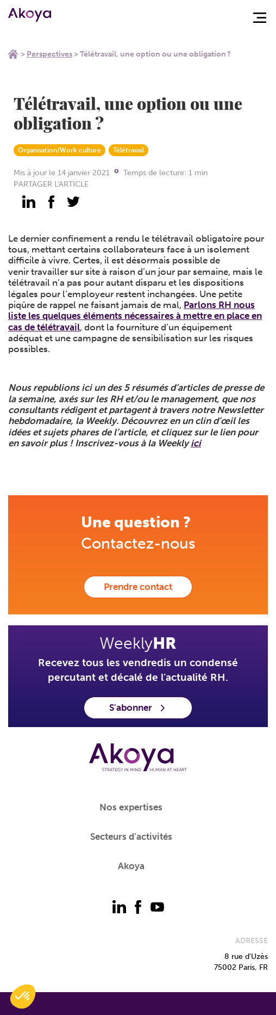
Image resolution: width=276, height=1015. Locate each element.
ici (196, 443)
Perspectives (49, 54)
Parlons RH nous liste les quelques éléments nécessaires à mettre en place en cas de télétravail (135, 316)
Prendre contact (138, 586)
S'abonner (138, 707)
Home (13, 54)
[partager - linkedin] (28, 201)
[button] (23, 996)
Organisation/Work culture (59, 150)
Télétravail (128, 150)
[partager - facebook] (51, 201)
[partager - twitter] (73, 201)
